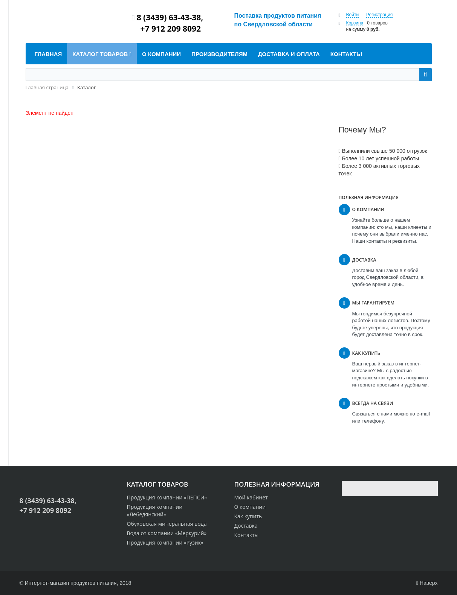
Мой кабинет (251, 497)
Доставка (246, 525)
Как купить (248, 516)
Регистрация (379, 14)
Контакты (246, 535)
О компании (250, 506)
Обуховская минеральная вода (167, 523)
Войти (352, 14)
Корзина (355, 23)
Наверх (427, 583)
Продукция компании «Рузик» (165, 542)
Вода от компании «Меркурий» (167, 533)
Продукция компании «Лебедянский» (155, 510)
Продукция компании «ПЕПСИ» (167, 497)
